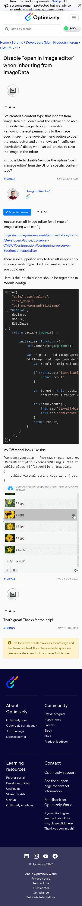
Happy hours (52, 719)
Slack (47, 736)
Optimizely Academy (20, 805)
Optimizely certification (21, 725)
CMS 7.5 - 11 (9, 48)
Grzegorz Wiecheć (38, 191)
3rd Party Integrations (40, 897)
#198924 (9, 579)
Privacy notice (40, 878)
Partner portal (15, 777)
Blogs (48, 730)
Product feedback (56, 741)
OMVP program (54, 714)
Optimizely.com (16, 720)
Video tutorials (15, 794)
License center (16, 737)
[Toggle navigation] (74, 17)
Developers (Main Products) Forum (52, 42)
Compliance (41, 892)
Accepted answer (17, 212)
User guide (13, 789)
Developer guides (17, 783)
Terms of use (41, 883)
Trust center (41, 888)
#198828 (9, 179)
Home (4, 42)
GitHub (11, 800)
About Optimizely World (41, 874)
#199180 (9, 628)
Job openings (15, 731)
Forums (17, 42)
